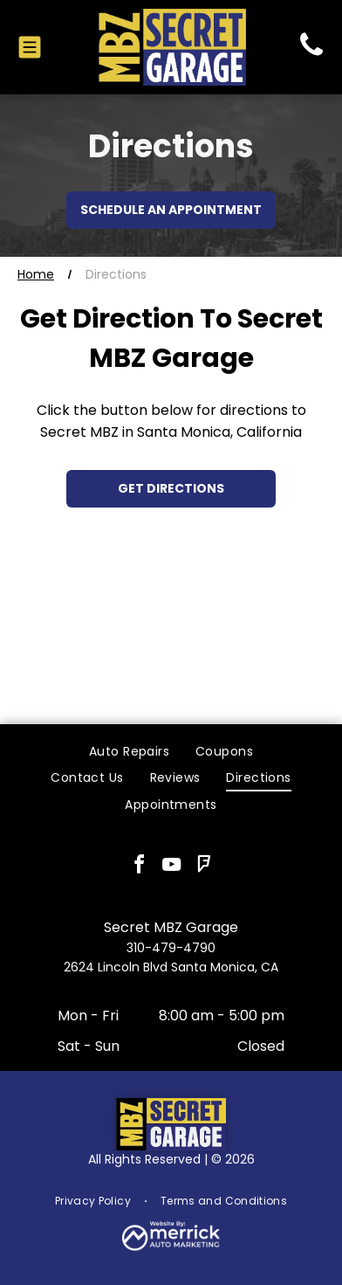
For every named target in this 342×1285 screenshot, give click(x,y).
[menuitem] (129, 751)
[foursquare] (203, 867)
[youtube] (171, 867)
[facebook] (139, 867)
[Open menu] (29, 47)
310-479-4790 (171, 948)
